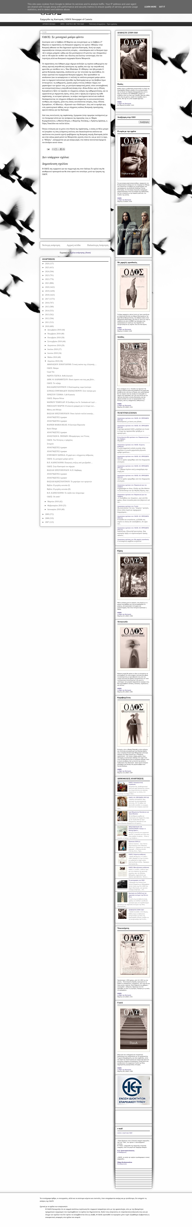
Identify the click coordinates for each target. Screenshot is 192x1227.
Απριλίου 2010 (53, 361)
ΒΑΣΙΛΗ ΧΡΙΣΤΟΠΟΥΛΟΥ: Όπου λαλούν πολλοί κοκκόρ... (70, 414)
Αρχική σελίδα (73, 245)
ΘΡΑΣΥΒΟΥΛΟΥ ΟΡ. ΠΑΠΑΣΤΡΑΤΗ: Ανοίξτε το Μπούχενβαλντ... (137, 828)
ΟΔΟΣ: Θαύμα (52, 368)
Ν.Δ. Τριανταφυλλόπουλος (125, 1150)
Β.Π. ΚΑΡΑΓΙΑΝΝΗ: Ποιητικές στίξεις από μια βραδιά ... (70, 463)
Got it (162, 7)
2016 (47, 303)
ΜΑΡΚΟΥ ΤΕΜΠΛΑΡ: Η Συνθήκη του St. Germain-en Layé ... (72, 402)
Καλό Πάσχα (52, 429)
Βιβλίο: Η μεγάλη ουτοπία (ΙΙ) (59, 489)
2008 (47, 518)
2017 (47, 299)
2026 (47, 264)
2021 (47, 283)
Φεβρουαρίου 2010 (55, 506)
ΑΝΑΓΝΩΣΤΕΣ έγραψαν (57, 417)
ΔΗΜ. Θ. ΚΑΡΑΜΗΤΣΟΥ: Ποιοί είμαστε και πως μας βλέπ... (71, 379)
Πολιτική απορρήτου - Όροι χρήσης (103, 24)
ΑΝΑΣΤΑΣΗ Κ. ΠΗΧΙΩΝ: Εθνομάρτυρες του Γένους (68, 436)
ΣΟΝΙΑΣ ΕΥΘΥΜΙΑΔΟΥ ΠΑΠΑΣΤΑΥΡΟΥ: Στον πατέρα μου (71, 391)
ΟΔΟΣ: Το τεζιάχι (54, 383)
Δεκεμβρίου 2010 (54, 330)
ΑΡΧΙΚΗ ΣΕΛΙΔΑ (49, 24)
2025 (47, 267)
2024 (47, 271)
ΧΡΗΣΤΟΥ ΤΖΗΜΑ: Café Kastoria (61, 395)
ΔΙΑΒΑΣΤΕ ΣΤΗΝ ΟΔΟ (136, 910)
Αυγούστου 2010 (54, 345)
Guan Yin (50, 372)
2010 (47, 326)
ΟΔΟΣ (119, 102)
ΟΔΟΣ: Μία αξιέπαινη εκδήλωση (139, 867)
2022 (47, 279)
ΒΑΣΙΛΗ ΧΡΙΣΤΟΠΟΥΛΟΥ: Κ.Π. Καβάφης (64, 470)
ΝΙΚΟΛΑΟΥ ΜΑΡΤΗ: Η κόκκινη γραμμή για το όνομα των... (71, 406)
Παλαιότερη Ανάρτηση (97, 245)
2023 (47, 275)
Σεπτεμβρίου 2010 (54, 341)
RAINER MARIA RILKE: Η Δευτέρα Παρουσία (66, 425)
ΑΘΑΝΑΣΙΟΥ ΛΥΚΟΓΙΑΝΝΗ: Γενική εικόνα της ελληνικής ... (71, 364)
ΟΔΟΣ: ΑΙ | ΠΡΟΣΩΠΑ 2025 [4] (139, 797)
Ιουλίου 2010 (52, 349)
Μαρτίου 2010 (53, 501)
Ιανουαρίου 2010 (54, 509)
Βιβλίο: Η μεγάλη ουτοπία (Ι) (58, 485)
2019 (47, 291)
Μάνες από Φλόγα (54, 410)
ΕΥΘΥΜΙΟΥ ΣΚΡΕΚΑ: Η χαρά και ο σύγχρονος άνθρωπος (70, 455)
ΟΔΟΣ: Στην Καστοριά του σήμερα (61, 466)
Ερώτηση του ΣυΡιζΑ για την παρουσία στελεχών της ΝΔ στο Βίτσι (138, 895)
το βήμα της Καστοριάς (124, 103)
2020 (47, 287)
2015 (47, 307)
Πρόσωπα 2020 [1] (134, 841)
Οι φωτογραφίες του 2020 (136, 880)
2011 (47, 322)
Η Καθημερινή (121, 1152)
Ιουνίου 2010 (52, 353)
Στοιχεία (50, 444)
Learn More (150, 7)
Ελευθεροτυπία (122, 1164)
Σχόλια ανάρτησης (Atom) (80, 253)
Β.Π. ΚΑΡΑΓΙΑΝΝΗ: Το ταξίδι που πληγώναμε (65, 493)
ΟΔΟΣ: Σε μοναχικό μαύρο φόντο (60, 459)
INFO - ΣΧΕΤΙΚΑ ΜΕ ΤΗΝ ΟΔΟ (72, 24)
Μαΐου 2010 (52, 357)
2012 (47, 318)
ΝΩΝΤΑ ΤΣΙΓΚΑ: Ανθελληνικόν (60, 376)
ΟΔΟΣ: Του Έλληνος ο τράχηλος (60, 440)
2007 (47, 522)
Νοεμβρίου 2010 (54, 334)
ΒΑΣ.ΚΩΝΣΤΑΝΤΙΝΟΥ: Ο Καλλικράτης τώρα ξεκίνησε (69, 387)
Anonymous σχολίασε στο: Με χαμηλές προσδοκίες (133, 539)
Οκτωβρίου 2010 (54, 338)
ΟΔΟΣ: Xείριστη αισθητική (137, 854)
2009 (47, 514)
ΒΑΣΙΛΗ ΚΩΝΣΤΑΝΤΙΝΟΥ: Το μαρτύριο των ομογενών (69, 482)
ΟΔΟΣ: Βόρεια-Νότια (55, 398)
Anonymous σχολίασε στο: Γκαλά (127, 506)
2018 (47, 295)
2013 (47, 315)
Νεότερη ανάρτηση (51, 245)
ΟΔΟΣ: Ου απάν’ (53, 497)
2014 (47, 311)
